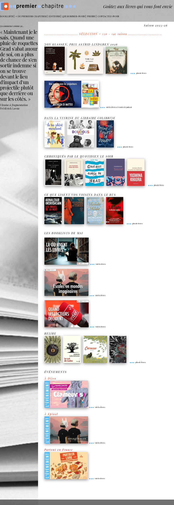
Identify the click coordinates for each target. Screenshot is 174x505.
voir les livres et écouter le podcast (116, 107)
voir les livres (98, 264)
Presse (91, 16)
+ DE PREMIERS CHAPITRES (30, 16)
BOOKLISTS (6, 16)
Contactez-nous (108, 16)
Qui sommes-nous (73, 16)
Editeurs (54, 16)
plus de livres (138, 73)
